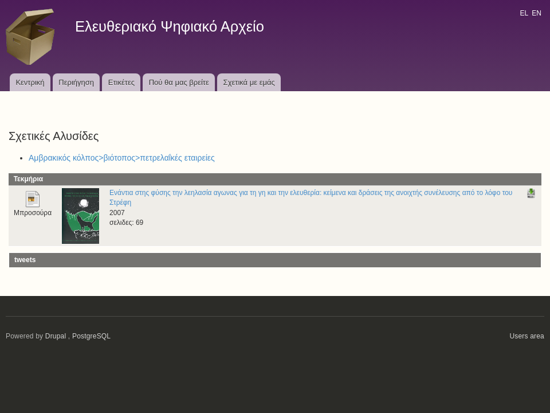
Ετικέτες (121, 82)
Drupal (55, 336)
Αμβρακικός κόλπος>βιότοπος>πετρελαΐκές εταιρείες (122, 157)
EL (524, 13)
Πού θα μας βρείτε (179, 82)
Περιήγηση (76, 82)
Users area (526, 336)
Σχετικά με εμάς (249, 82)
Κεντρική (29, 82)
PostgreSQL (91, 336)
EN (536, 13)
